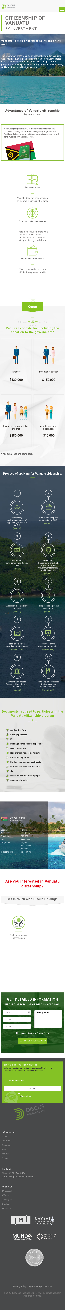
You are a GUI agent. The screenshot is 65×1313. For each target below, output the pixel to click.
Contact (5, 1158)
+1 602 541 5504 (17, 1173)
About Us (5, 1154)
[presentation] (23, 1038)
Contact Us (46, 1286)
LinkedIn (6, 1204)
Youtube (6, 1208)
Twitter (6, 1195)
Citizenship (6, 1141)
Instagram (7, 1200)
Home (4, 1136)
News (4, 1149)
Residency (6, 1145)
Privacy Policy (43, 1033)
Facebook (7, 1191)
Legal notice (34, 1286)
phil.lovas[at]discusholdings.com (18, 1176)
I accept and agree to (33, 1033)
